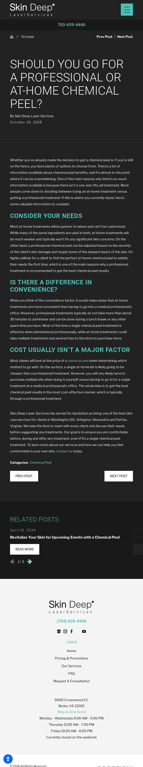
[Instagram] (65, 631)
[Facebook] (72, 631)
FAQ (71, 673)
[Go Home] (13, 36)
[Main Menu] (127, 10)
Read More (24, 549)
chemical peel (78, 361)
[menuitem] (71, 651)
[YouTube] (84, 631)
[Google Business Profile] (59, 631)
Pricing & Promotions (71, 658)
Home (71, 651)
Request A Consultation (71, 681)
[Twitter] (78, 631)
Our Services (71, 666)
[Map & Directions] (71, 712)
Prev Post (24, 476)
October (27, 37)
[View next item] (29, 561)
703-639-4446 (71, 25)
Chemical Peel (40, 462)
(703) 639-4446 (71, 621)
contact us (64, 451)
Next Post (119, 476)
